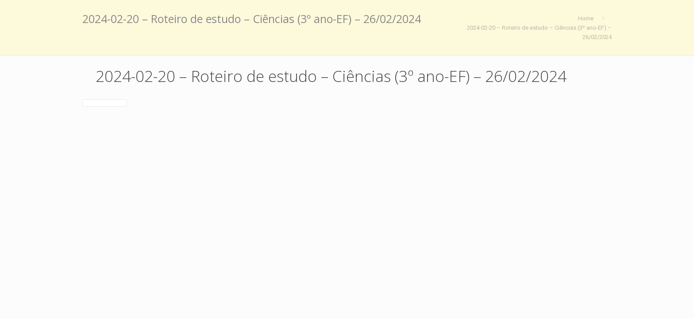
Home (586, 18)
